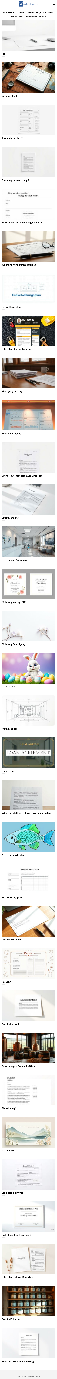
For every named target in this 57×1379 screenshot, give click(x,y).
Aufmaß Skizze (10, 728)
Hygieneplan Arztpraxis (14, 560)
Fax (3, 53)
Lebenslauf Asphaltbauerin (16, 349)
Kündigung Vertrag (12, 391)
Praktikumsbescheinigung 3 (16, 1234)
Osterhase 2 (8, 686)
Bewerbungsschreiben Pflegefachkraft (22, 222)
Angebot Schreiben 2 (13, 1024)
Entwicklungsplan (11, 306)
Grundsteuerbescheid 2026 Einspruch (22, 475)
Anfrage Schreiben (12, 939)
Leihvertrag (8, 770)
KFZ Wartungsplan (12, 897)
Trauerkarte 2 (9, 1150)
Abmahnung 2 (9, 1108)
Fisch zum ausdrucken (13, 855)
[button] (2, 4)
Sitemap (43, 1373)
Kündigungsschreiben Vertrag (18, 1361)
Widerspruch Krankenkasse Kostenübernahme (27, 813)
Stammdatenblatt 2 (12, 138)
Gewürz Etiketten (11, 1319)
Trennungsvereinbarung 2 (15, 180)
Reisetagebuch (10, 96)
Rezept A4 (7, 981)
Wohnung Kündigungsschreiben (19, 264)
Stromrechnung (10, 517)
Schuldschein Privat (12, 1192)
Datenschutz (26, 1373)
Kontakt (35, 1373)
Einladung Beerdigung (13, 644)
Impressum (15, 1373)
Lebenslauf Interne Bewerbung (18, 1277)
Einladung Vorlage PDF (14, 602)
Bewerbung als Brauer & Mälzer (18, 1066)
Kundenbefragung (11, 433)
